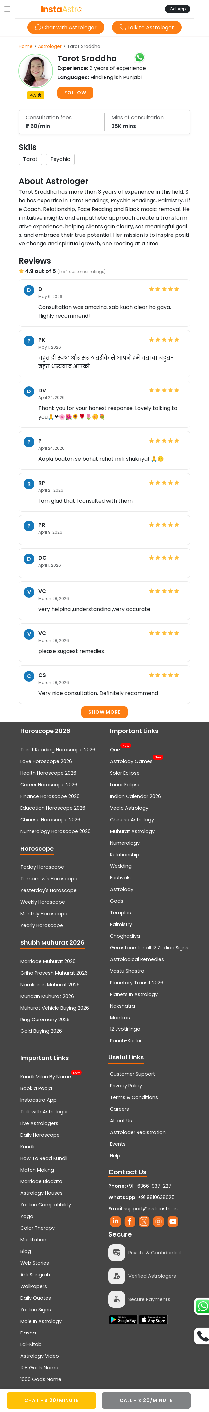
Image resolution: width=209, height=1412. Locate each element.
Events (118, 1144)
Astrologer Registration (138, 1132)
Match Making (37, 1170)
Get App (178, 9)
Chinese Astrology (132, 819)
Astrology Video (39, 1356)
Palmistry (121, 924)
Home (26, 46)
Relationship (124, 854)
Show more (104, 712)
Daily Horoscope (40, 1135)
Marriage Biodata (41, 1181)
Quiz (115, 749)
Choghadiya (125, 936)
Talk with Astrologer (44, 1111)
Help (115, 1155)
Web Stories (34, 1263)
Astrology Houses (41, 1193)
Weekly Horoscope (42, 902)
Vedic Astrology (129, 808)
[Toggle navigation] (7, 9)
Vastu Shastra (127, 971)
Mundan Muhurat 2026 (47, 996)
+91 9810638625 (141, 1197)
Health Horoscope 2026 (48, 773)
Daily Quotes (35, 1298)
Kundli (27, 1146)
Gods (116, 901)
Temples (120, 912)
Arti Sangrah (35, 1274)
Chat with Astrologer (66, 27)
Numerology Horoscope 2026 (55, 831)
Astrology (121, 889)
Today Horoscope (42, 867)
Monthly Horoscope (43, 913)
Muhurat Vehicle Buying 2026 (54, 1008)
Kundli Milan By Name (45, 1076)
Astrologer (50, 46)
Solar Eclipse (125, 773)
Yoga (26, 1216)
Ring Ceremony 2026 (45, 1019)
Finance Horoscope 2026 (50, 796)
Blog (25, 1251)
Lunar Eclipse (125, 784)
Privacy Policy (126, 1085)
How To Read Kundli (43, 1158)
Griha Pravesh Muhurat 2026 (54, 973)
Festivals (120, 877)
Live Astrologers (39, 1123)
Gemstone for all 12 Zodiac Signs (149, 947)
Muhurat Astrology (132, 831)
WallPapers (33, 1286)
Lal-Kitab (31, 1344)
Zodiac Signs (35, 1309)
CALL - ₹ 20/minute (146, 1400)
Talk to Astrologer (147, 27)
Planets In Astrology (134, 994)
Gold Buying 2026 (41, 1031)
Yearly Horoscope (41, 925)
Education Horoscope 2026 (52, 808)
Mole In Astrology (41, 1321)
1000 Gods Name (40, 1379)
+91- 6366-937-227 (148, 1186)
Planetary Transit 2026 (136, 982)
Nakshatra (122, 1006)
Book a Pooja (36, 1088)
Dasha (28, 1333)
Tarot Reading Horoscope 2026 (57, 749)
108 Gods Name (39, 1367)
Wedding (121, 866)
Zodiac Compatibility (45, 1204)
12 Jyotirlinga (125, 1029)
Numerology (125, 843)
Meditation (33, 1239)
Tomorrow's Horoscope (48, 878)
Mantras (120, 1017)
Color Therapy (37, 1228)
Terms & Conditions (134, 1097)
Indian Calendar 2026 (135, 796)
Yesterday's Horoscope (48, 890)
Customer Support (132, 1074)
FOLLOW (75, 92)
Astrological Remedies (137, 959)
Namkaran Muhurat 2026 (50, 984)
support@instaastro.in (151, 1208)
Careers (119, 1109)
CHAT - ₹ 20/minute (51, 1400)
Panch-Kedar (126, 1040)
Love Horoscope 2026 (46, 761)
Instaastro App (38, 1100)
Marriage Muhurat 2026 (48, 961)
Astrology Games (131, 761)
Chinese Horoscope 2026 (50, 819)
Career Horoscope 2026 (48, 784)
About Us (121, 1120)
